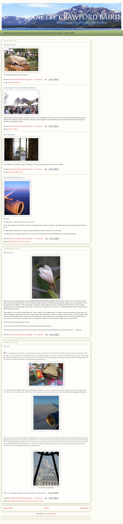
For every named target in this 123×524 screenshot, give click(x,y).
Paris (20, 172)
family (10, 501)
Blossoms (8, 252)
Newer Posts (8, 508)
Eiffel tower (17, 241)
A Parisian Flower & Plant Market (19, 87)
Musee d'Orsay (25, 501)
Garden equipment (14, 82)
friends (18, 501)
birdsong (11, 241)
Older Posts (84, 508)
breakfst (16, 172)
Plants (15, 129)
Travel (6, 346)
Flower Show (9, 44)
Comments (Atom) (50, 513)
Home (46, 508)
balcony (10, 172)
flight (14, 501)
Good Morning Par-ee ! (14, 177)
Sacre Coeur (35, 501)
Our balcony (9, 134)
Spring (28, 241)
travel (41, 501)
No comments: (38, 79)
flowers (10, 129)
